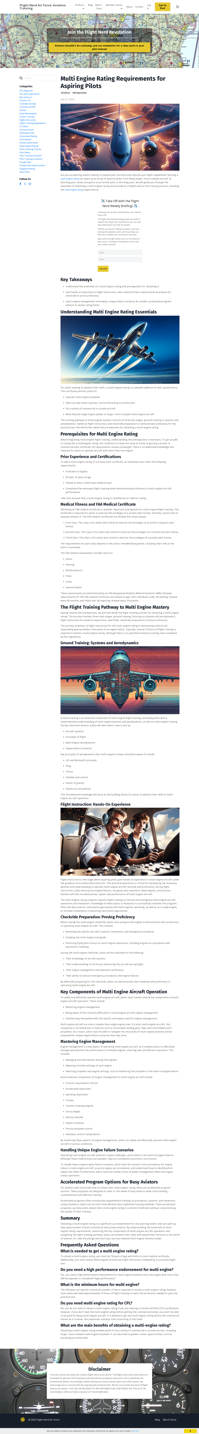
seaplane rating (28, 182)
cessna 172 (26, 105)
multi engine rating (79, 96)
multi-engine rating (71, 181)
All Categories (27, 94)
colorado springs (29, 108)
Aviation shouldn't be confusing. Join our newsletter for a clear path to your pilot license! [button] (99, 49)
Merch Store (97, 7)
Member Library (116, 7)
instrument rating (30, 145)
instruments (26, 149)
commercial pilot (29, 112)
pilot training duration (32, 167)
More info (135, 1431)
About (128, 6)
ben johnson (65, 96)
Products (77, 7)
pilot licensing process (32, 160)
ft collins (25, 134)
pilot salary (26, 163)
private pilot (26, 174)
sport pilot (25, 185)
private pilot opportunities (34, 178)
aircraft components (31, 97)
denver (23, 116)
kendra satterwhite (30, 152)
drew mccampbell (29, 119)
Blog (88, 5)
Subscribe (104, 270)
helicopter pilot (28, 141)
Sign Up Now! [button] (163, 7)
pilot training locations (33, 171)
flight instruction (29, 127)
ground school (28, 138)
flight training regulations (34, 130)
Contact (139, 6)
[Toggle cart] (177, 7)
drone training (28, 123)
